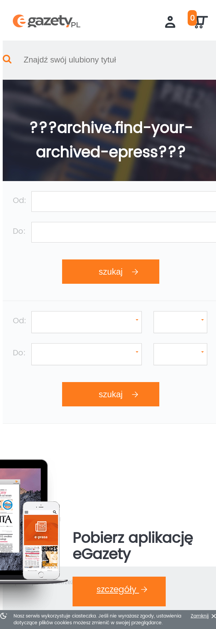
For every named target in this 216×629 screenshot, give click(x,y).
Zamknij (195, 616)
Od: (17, 182)
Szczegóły (112, 490)
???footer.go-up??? (108, 591)
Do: (16, 209)
